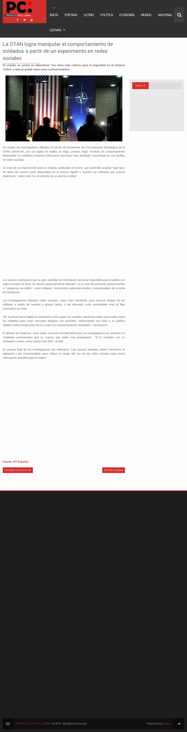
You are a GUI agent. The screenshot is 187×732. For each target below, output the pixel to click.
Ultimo (89, 15)
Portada (71, 15)
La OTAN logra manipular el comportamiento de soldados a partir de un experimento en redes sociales (63, 50)
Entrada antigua (113, 470)
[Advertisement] (25, 517)
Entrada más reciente (18, 470)
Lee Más (55, 30)
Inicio (54, 15)
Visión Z (140, 85)
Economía (126, 15)
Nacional (165, 15)
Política (106, 15)
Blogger (166, 723)
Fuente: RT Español (15, 461)
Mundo (146, 15)
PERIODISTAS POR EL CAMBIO (34, 723)
